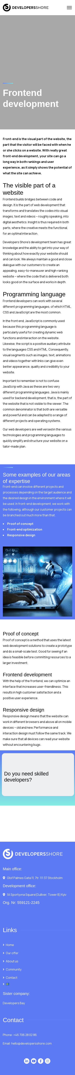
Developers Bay (14, 1003)
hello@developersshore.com (31, 1043)
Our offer (12, 953)
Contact (11, 977)
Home (10, 945)
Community (13, 969)
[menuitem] (37, 984)
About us (12, 961)
